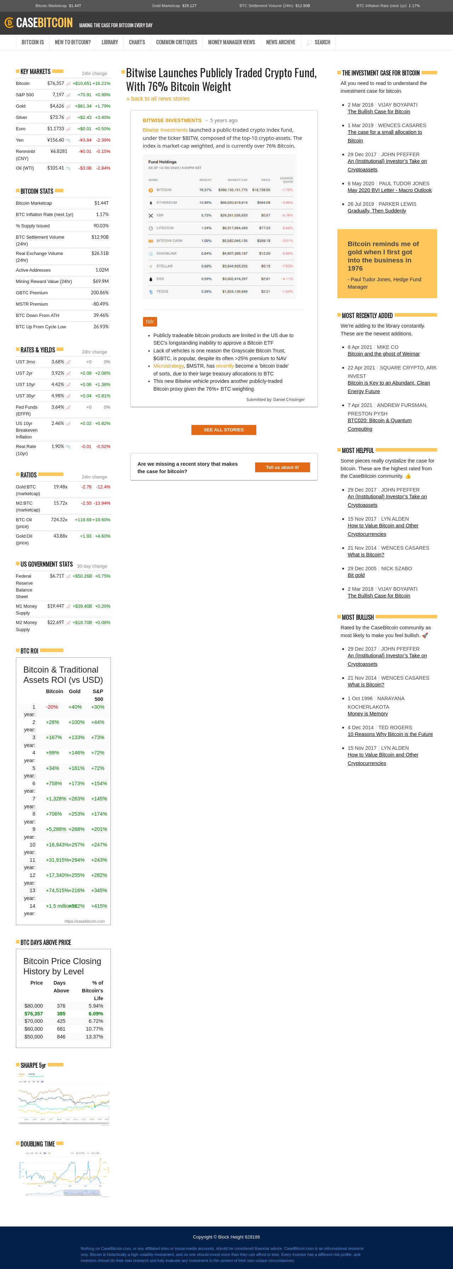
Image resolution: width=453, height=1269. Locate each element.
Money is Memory (368, 713)
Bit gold (356, 575)
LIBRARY (110, 42)
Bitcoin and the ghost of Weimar (384, 354)
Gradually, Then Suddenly (377, 211)
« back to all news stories (158, 99)
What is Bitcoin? (366, 554)
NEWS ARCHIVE (280, 42)
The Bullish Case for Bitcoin (379, 111)
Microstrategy (169, 366)
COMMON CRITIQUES (176, 42)
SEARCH (318, 42)
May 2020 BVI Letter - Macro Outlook (390, 190)
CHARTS (137, 42)
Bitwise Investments (172, 120)
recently (225, 366)
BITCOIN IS (33, 42)
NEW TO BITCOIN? (73, 42)
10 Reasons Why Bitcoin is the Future (390, 734)
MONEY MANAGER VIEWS (231, 42)
